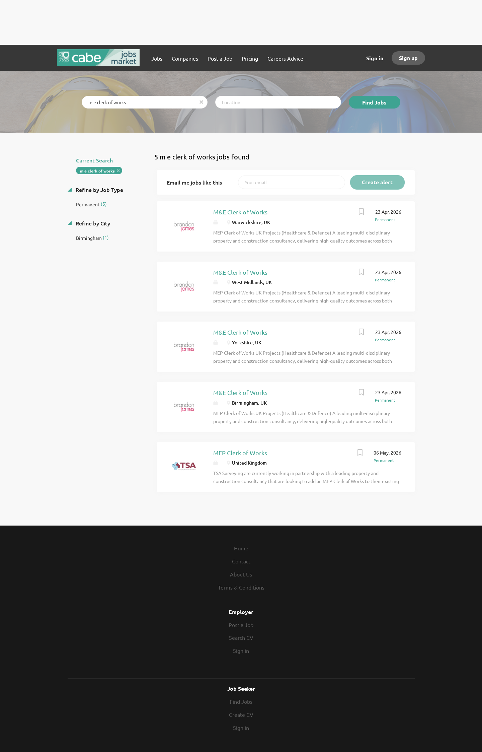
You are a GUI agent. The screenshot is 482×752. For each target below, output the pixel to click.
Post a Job (241, 624)
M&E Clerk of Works (240, 211)
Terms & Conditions (241, 587)
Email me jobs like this (194, 182)
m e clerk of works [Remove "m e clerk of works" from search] (97, 171)
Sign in (374, 58)
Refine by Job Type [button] (98, 189)
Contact (241, 561)
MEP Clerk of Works (240, 452)
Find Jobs (374, 102)
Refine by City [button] (92, 223)
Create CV (241, 714)
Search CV (241, 637)
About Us (241, 574)
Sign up (408, 57)
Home (241, 548)
